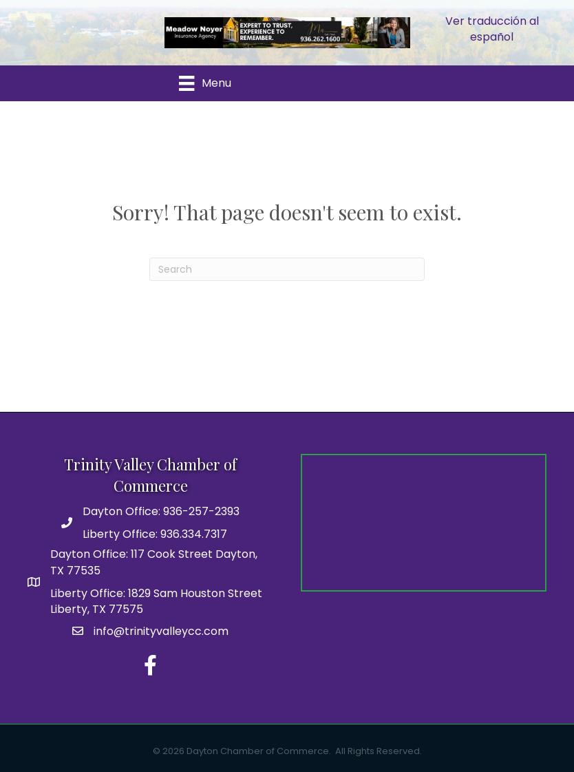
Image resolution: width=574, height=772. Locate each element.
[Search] (287, 269)
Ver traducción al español (492, 29)
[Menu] (204, 83)
